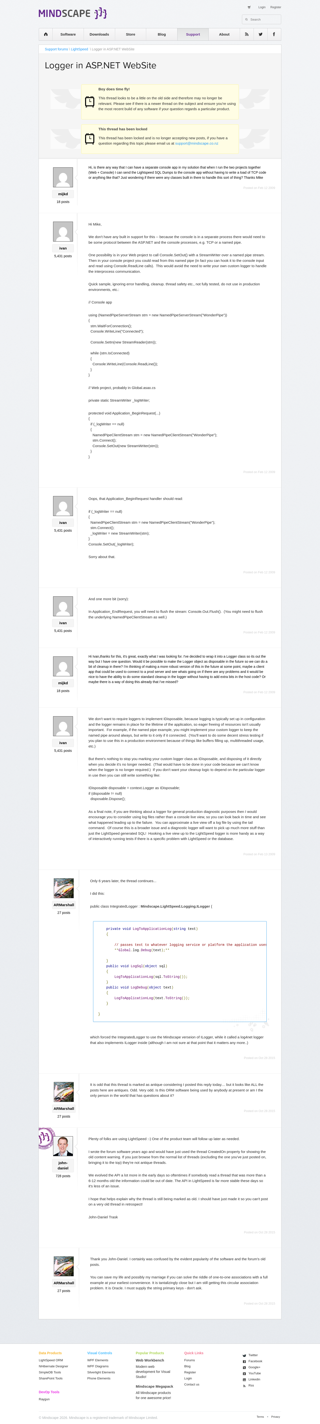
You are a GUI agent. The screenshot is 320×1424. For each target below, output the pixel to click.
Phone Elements (98, 1378)
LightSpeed (80, 49)
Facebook (255, 1361)
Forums (189, 1360)
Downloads (99, 34)
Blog (162, 34)
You (254, 1373)
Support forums (56, 49)
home (43, 34)
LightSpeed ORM (51, 1360)
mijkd (63, 194)
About (224, 34)
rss (244, 34)
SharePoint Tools (51, 1378)
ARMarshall (64, 905)
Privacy (275, 1416)
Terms (260, 1416)
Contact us (191, 1384)
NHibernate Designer (53, 1366)
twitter (258, 34)
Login (261, 7)
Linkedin (254, 1379)
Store (130, 34)
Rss (251, 1385)
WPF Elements (97, 1360)
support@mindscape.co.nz (196, 143)
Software (68, 34)
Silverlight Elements (101, 1372)
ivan (63, 248)
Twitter (253, 1355)
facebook (272, 34)
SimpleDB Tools (50, 1372)
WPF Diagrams (98, 1366)
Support (193, 34)
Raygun (44, 1399)
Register (275, 7)
